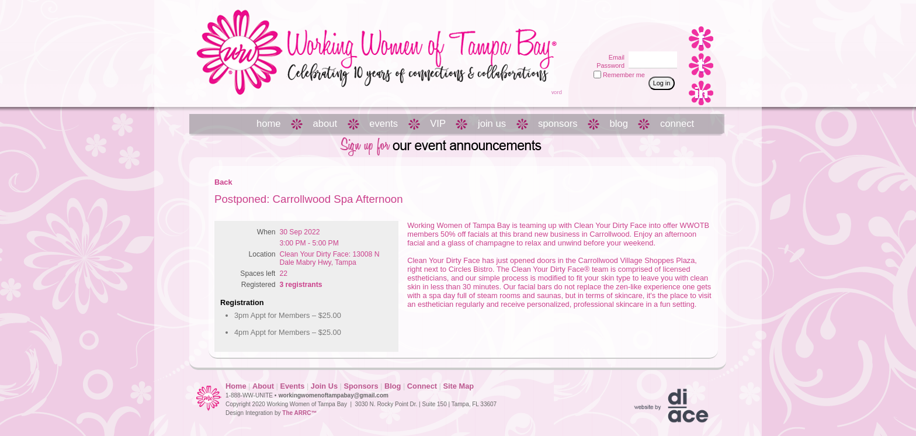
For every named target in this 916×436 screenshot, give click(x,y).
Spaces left (257, 273)
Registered (258, 285)
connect (677, 123)
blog (619, 123)
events (383, 123)
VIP (438, 123)
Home (236, 386)
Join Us (324, 386)
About (263, 386)
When (266, 232)
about (325, 123)
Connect (422, 386)
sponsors (557, 123)
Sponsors (361, 386)
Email (614, 57)
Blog (392, 386)
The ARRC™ (299, 413)
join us (492, 123)
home (268, 123)
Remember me (624, 74)
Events (292, 386)
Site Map (458, 386)
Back (223, 182)
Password (608, 65)
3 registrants (300, 285)
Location (262, 254)
